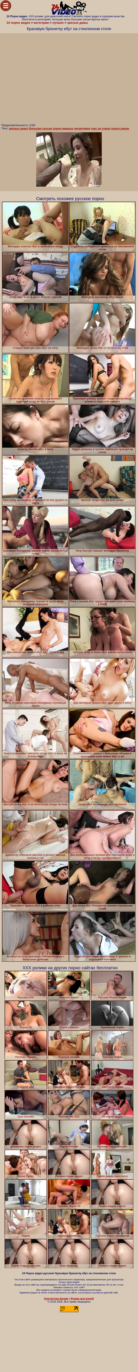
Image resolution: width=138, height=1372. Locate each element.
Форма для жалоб (82, 1298)
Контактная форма (56, 1298)
